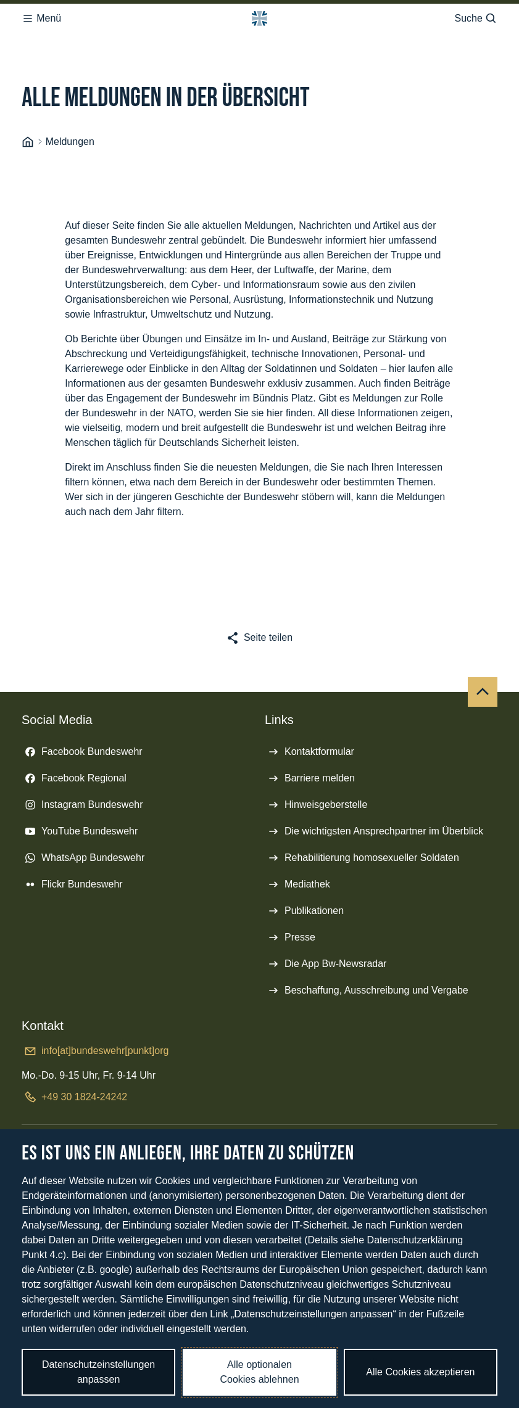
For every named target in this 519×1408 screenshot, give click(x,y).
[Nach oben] (482, 692)
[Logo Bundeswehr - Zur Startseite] (259, 18)
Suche (475, 18)
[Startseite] (28, 142)
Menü (41, 18)
